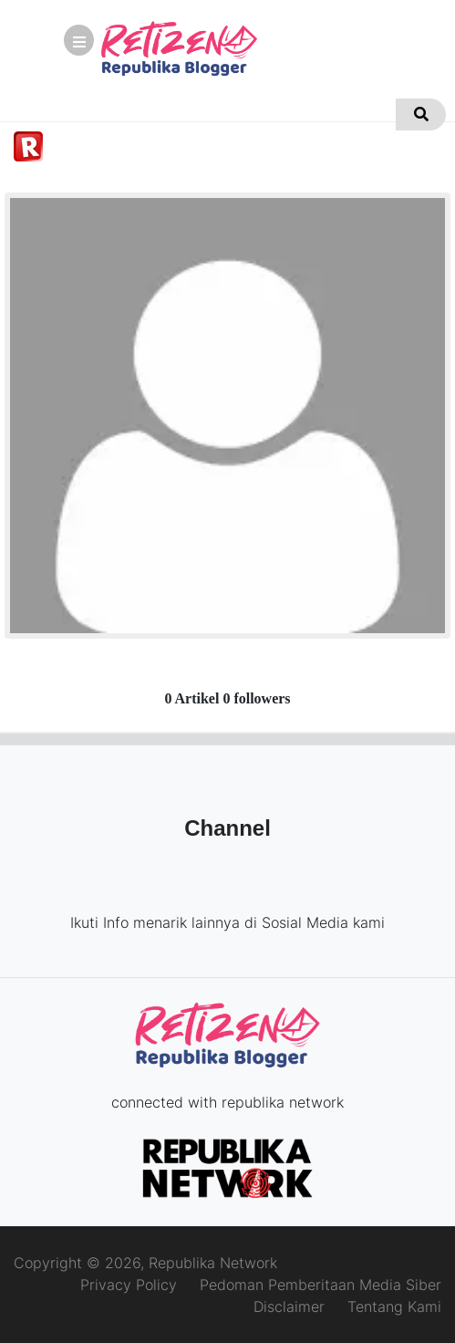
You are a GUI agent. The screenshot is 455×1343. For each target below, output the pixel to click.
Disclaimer (289, 1306)
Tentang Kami (394, 1306)
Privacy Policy (128, 1284)
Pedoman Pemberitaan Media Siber (320, 1284)
